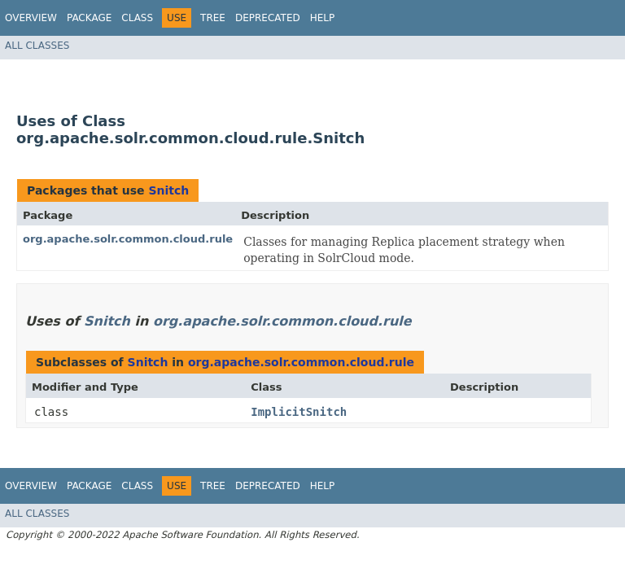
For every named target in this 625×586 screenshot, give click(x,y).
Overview (31, 18)
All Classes (37, 45)
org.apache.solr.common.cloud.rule (128, 239)
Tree (212, 18)
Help (322, 18)
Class (137, 18)
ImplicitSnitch (299, 411)
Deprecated (267, 18)
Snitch (168, 190)
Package (89, 18)
